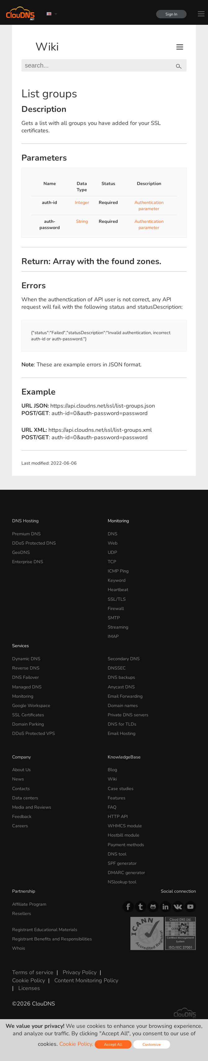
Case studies (120, 788)
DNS (112, 534)
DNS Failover (25, 677)
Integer (82, 202)
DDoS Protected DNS (34, 543)
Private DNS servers (128, 715)
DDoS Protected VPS (33, 733)
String (82, 221)
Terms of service (32, 972)
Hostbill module (123, 835)
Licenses (29, 988)
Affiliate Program (29, 904)
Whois (18, 948)
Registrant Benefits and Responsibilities (52, 939)
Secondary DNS (124, 659)
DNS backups (121, 677)
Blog (112, 770)
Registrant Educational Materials (44, 929)
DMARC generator (126, 872)
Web (112, 543)
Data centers (25, 798)
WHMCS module (125, 826)
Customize (151, 1044)
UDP (112, 552)
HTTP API (118, 816)
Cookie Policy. (76, 1044)
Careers (20, 826)
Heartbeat (118, 589)
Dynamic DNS (26, 659)
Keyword (116, 580)
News (18, 779)
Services (20, 646)
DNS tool (117, 854)
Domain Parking (28, 724)
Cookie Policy (28, 980)
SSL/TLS (117, 599)
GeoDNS (21, 552)
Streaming (118, 627)
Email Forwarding (125, 696)
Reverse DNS (25, 668)
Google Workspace (31, 705)
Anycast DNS (121, 687)
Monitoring (118, 521)
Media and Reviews (31, 807)
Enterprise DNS (27, 562)
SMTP (114, 618)
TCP (112, 562)
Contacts (21, 788)
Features (116, 798)
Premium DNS (26, 534)
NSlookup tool (122, 882)
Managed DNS (27, 687)
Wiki (47, 47)
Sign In (171, 14)
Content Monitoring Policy (86, 980)
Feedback (21, 816)
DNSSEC (117, 668)
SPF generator (122, 863)
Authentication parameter (149, 205)
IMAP (113, 636)
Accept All (113, 1044)
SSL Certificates (28, 715)
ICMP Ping (118, 571)
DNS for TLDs (122, 724)
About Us (21, 770)
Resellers (21, 913)
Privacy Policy (80, 972)
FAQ (112, 807)
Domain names (123, 705)
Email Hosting (121, 733)
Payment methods (126, 845)
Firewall (116, 608)
